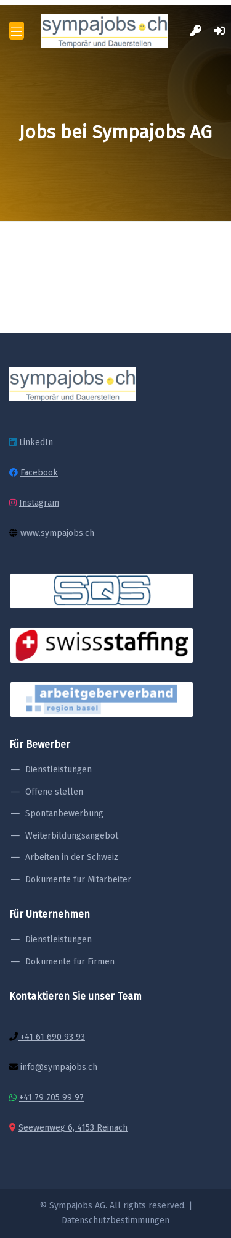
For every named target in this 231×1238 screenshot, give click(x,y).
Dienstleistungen (58, 769)
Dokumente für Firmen (70, 961)
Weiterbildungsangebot (71, 835)
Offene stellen (54, 792)
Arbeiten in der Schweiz (71, 857)
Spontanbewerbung (64, 813)
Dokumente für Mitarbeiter (78, 879)
